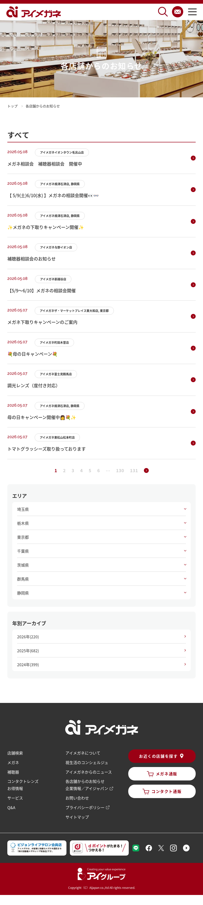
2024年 (28, 664)
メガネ (13, 762)
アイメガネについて (82, 753)
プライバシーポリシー (85, 806)
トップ (12, 105)
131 (134, 470)
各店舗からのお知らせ (85, 781)
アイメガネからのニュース (88, 771)
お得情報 (15, 787)
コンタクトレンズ (23, 781)
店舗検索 (15, 753)
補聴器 (13, 771)
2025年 (28, 650)
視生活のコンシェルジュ (86, 762)
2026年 (28, 637)
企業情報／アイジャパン (86, 787)
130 (120, 470)
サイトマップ (77, 815)
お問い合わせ (77, 797)
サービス (15, 797)
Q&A (11, 806)
